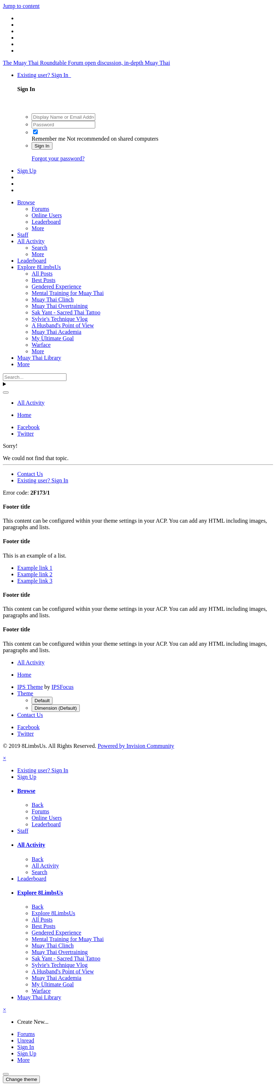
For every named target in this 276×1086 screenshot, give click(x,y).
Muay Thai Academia (56, 332)
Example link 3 (34, 581)
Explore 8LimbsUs (39, 267)
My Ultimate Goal (53, 338)
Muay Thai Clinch (53, 299)
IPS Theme (30, 687)
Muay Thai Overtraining (60, 306)
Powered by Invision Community (136, 746)
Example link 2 (34, 574)
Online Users (47, 215)
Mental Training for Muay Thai (68, 293)
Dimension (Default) (55, 708)
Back (37, 805)
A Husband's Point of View (63, 325)
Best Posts (43, 280)
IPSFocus (62, 687)
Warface (41, 345)
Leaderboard (46, 222)
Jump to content (21, 6)
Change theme (21, 1079)
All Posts (42, 274)
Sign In (42, 146)
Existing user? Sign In (44, 75)
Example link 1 (34, 568)
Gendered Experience (56, 286)
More (38, 228)
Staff (22, 235)
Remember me (48, 139)
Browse (26, 202)
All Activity (31, 241)
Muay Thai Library (39, 358)
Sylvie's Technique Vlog (60, 319)
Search (39, 248)
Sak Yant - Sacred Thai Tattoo (66, 312)
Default (42, 700)
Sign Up (26, 171)
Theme (25, 693)
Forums (40, 209)
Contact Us (30, 474)
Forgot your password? (58, 158)
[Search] (34, 377)
